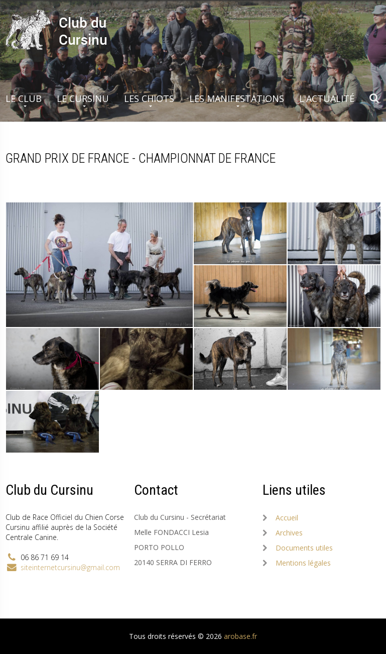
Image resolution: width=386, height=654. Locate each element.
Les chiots (149, 98)
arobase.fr (240, 636)
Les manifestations (236, 98)
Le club (24, 98)
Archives (289, 532)
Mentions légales (303, 563)
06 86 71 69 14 (45, 557)
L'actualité (326, 98)
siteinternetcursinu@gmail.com (70, 567)
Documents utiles (304, 548)
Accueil (287, 517)
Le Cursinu (83, 98)
